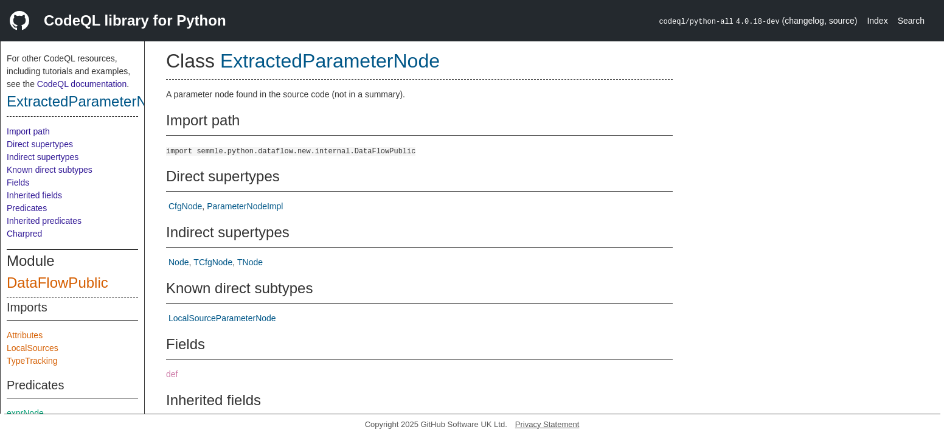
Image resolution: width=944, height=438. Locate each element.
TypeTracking (32, 361)
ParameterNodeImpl (245, 206)
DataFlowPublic (57, 282)
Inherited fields (34, 195)
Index (877, 21)
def (172, 374)
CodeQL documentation (82, 84)
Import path (28, 131)
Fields (18, 182)
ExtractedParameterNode (89, 101)
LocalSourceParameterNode (222, 318)
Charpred (24, 233)
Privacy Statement (547, 424)
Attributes (25, 335)
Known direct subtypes (49, 170)
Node (178, 262)
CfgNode (185, 206)
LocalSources (32, 348)
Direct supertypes (40, 144)
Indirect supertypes (42, 157)
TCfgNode (212, 262)
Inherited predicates (44, 221)
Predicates (27, 208)
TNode (250, 262)
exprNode (25, 413)
